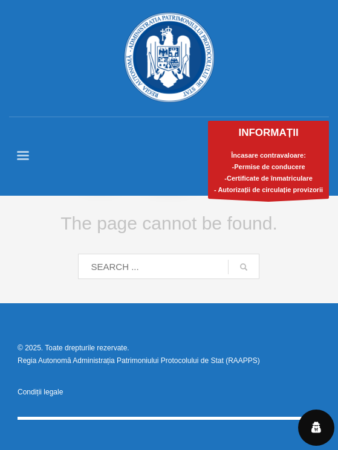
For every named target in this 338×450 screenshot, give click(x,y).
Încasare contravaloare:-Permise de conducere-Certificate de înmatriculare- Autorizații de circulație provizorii (268, 163)
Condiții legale (40, 392)
